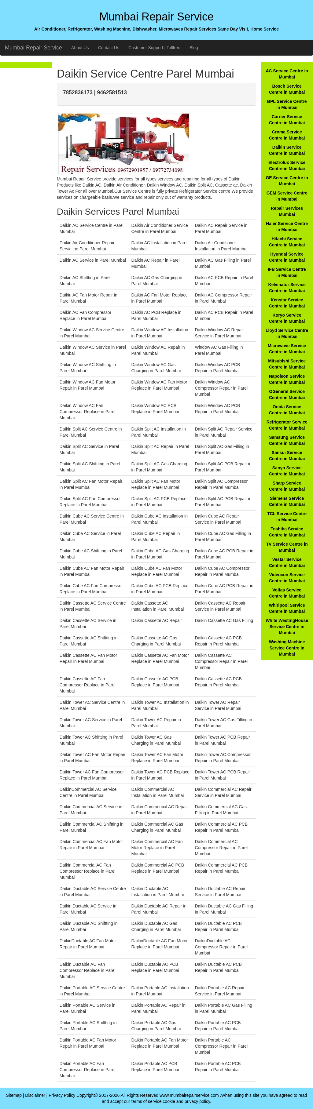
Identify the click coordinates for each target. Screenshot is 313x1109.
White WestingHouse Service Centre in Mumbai (287, 626)
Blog (194, 47)
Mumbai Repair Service (33, 48)
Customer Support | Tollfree (154, 47)
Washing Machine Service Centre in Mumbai (287, 647)
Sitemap (14, 1095)
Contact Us (108, 47)
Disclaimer (35, 1095)
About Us (80, 47)
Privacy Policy (62, 1095)
